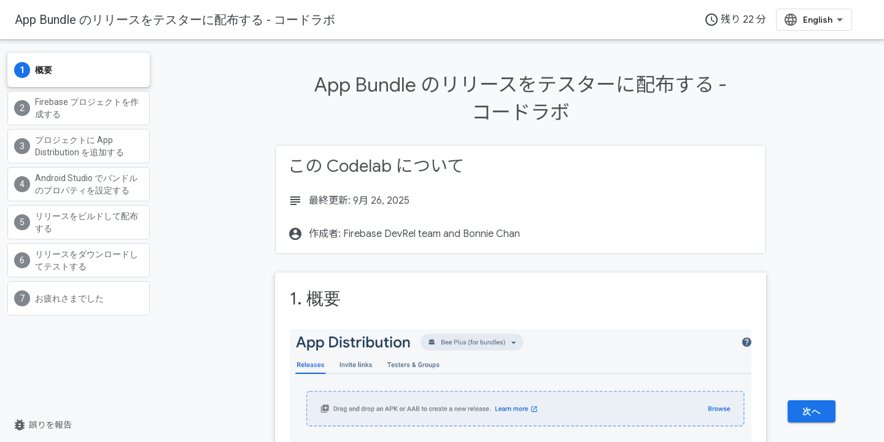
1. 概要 (315, 298)
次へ (811, 411)
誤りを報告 (42, 424)
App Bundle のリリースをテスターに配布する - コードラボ (175, 19)
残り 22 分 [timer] (735, 19)
